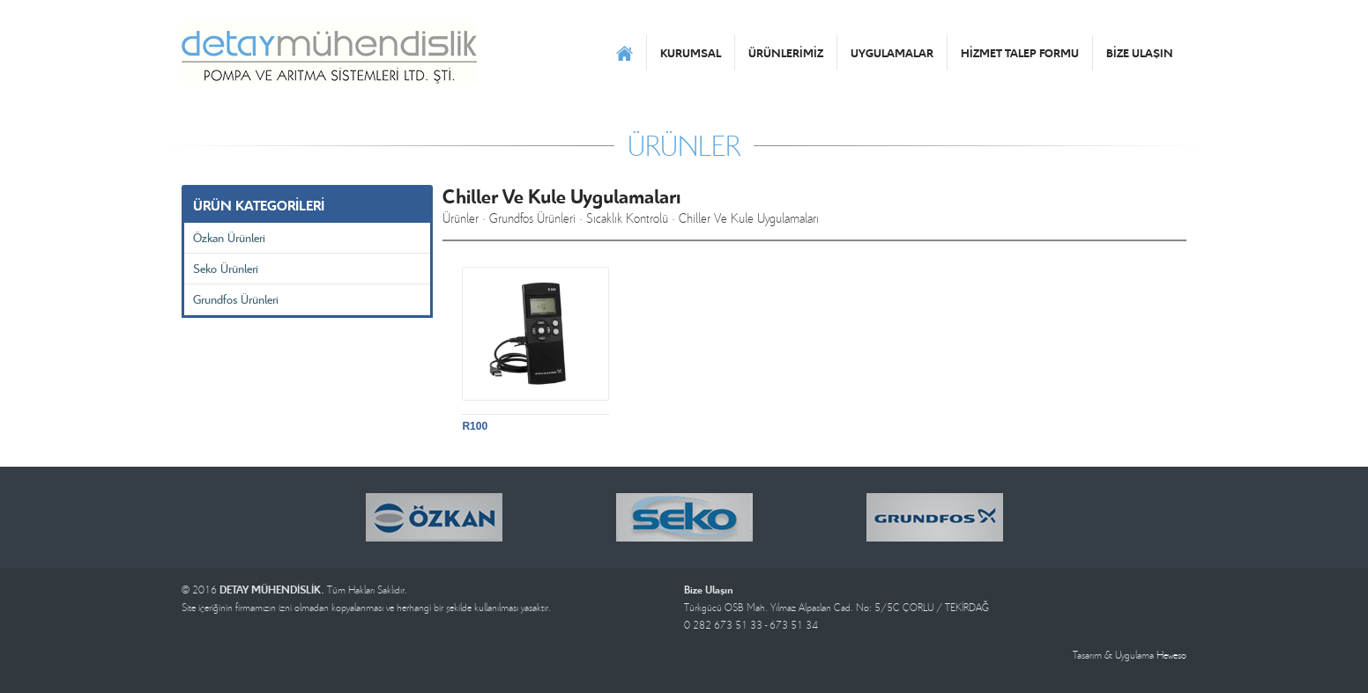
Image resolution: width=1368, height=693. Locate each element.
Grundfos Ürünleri (236, 299)
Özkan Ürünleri (229, 237)
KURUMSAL (690, 53)
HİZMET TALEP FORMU (1020, 53)
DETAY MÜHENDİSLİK (329, 53)
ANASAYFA (624, 52)
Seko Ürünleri (225, 268)
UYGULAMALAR (892, 53)
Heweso (1171, 654)
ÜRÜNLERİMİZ (785, 53)
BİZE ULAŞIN (1139, 53)
